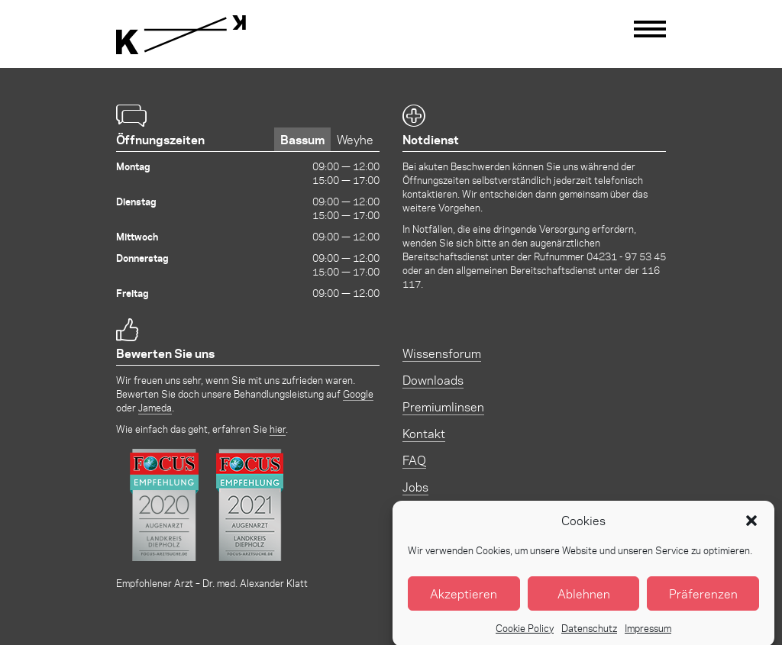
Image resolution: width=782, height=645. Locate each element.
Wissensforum (441, 353)
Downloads (433, 380)
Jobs (415, 487)
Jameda (155, 407)
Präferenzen (703, 600)
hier (278, 428)
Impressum (648, 633)
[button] (751, 526)
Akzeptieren (463, 600)
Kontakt (423, 433)
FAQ (414, 460)
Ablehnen (583, 600)
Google (358, 393)
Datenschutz (589, 633)
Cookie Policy (525, 633)
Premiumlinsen (443, 406)
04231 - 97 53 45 (626, 256)
